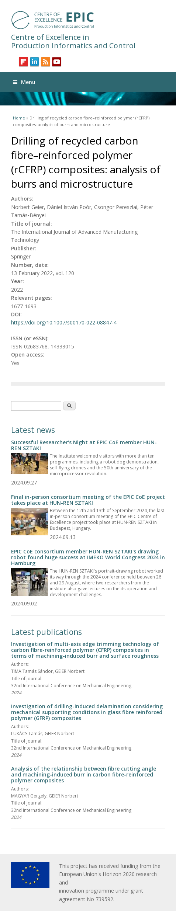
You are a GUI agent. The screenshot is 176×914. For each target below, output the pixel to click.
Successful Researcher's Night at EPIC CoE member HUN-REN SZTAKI (84, 445)
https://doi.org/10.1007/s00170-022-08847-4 (64, 322)
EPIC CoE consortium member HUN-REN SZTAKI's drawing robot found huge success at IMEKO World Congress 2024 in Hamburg (88, 557)
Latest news (33, 430)
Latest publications (46, 632)
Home (19, 118)
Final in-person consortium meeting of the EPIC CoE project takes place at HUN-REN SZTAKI (88, 499)
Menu (24, 82)
